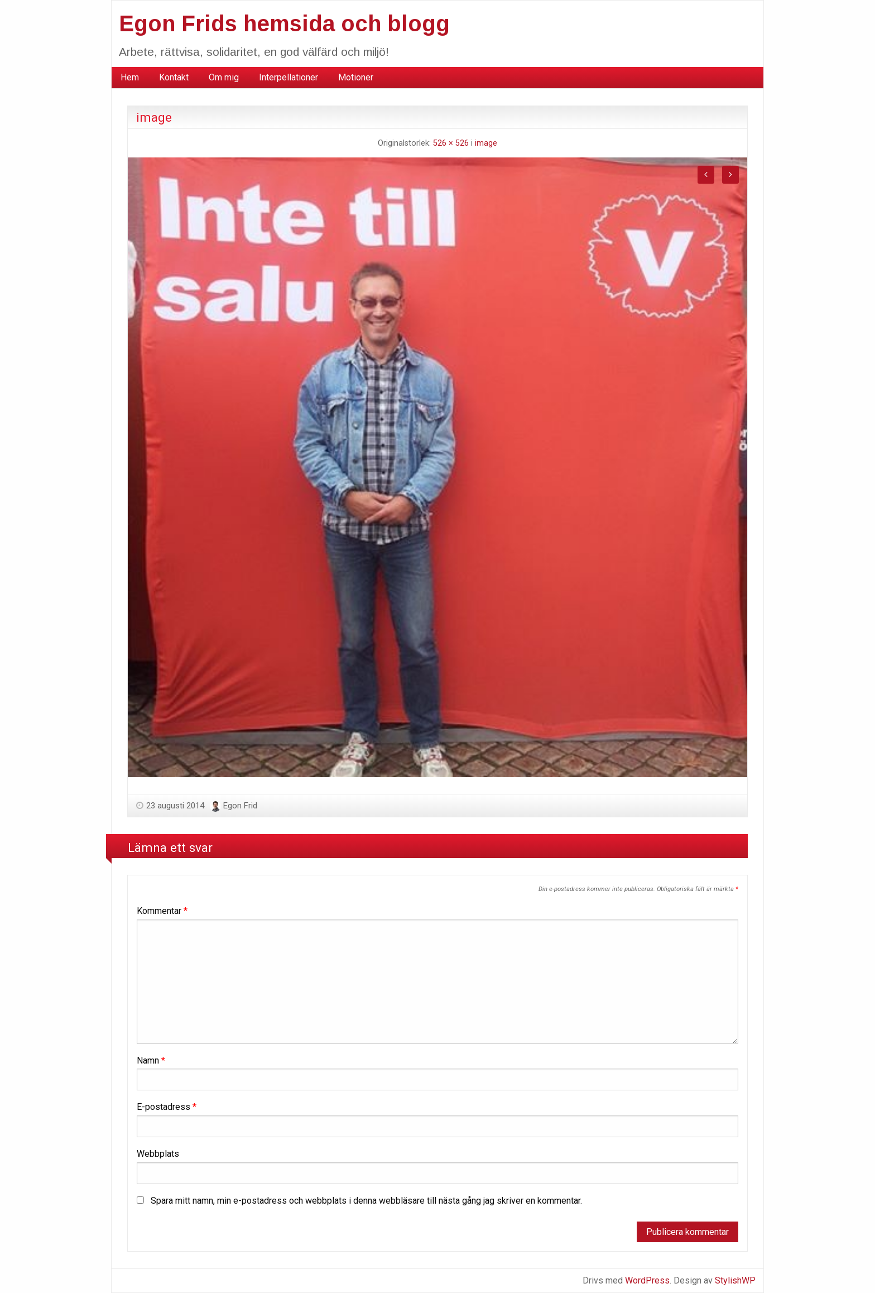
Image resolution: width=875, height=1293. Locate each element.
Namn (151, 1060)
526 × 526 (451, 143)
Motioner (355, 77)
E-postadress (166, 1107)
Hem (130, 77)
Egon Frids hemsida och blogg (284, 23)
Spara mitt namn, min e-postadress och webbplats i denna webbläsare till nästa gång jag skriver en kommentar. (366, 1200)
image (486, 143)
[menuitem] (130, 77)
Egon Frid (240, 806)
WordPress (647, 1280)
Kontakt (174, 77)
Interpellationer (288, 77)
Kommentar (162, 911)
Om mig (224, 77)
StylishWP (735, 1280)
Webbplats (158, 1153)
